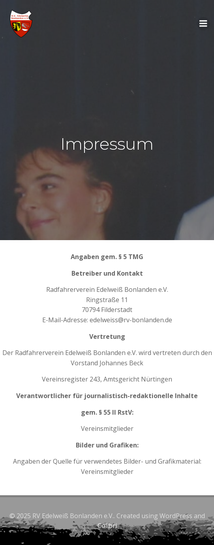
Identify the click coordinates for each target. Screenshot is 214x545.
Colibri (107, 525)
